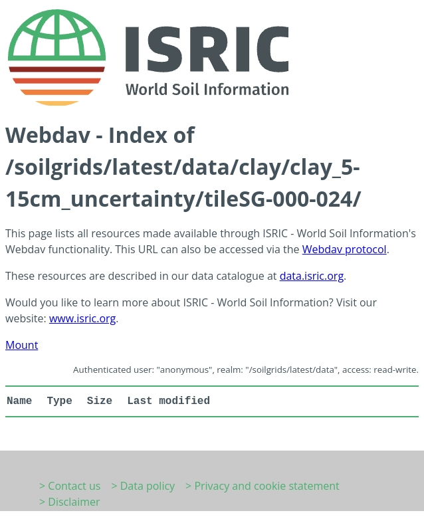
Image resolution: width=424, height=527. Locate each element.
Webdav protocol (344, 249)
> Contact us (69, 485)
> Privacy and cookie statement (262, 485)
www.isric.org (82, 318)
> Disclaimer (69, 501)
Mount (21, 345)
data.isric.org (312, 275)
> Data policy (143, 485)
